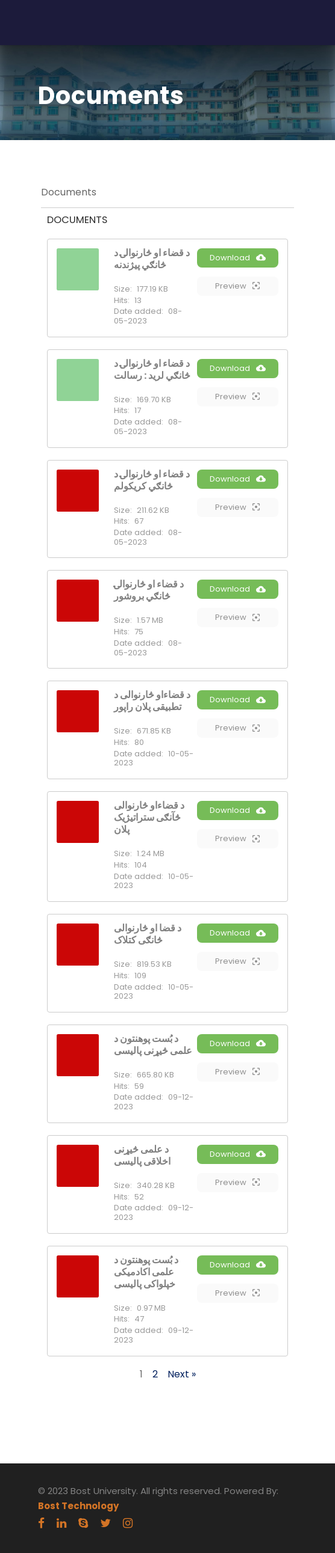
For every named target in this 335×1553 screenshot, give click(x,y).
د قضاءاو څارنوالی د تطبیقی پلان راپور (152, 701)
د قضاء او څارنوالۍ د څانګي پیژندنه (152, 259)
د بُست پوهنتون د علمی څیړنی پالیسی (153, 1045)
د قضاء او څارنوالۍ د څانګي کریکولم (152, 480)
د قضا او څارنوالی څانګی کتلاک (147, 934)
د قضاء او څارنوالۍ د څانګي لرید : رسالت (152, 369)
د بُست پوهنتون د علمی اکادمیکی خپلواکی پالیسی (146, 1272)
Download (238, 257)
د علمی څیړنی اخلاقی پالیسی (142, 1155)
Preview (237, 286)
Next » (182, 1374)
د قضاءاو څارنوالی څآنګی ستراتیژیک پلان (149, 817)
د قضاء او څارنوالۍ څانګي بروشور (149, 590)
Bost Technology (78, 1505)
